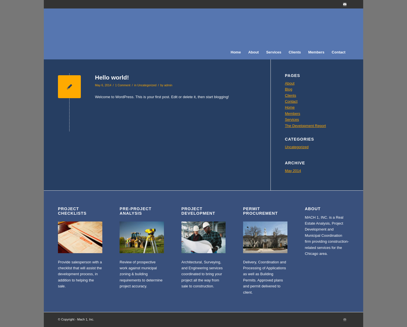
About (290, 83)
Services (292, 119)
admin (168, 85)
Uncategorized (147, 85)
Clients (290, 95)
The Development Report (305, 126)
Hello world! (112, 77)
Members (292, 113)
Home (290, 107)
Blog (288, 89)
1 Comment (122, 85)
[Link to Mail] (345, 4)
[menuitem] (235, 52)
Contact (291, 101)
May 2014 (293, 171)
